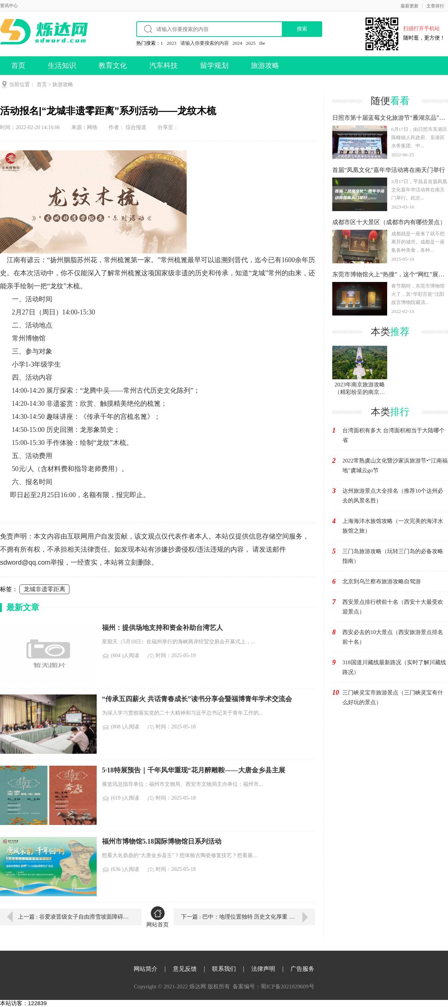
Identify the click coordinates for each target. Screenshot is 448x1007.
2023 (172, 43)
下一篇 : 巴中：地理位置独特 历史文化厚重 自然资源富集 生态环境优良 (248, 917)
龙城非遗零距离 (44, 589)
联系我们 (224, 969)
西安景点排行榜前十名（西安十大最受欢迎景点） (392, 607)
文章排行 (435, 6)
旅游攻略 (265, 65)
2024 (237, 43)
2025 (251, 43)
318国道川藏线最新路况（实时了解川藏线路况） (394, 667)
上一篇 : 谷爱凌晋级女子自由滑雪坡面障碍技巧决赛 (74, 917)
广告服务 (302, 969)
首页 (18, 65)
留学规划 (214, 65)
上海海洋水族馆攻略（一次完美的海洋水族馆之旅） (392, 526)
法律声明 (263, 969)
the (262, 43)
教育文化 (113, 65)
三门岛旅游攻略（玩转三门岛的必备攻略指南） (392, 556)
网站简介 (146, 969)
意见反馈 (185, 969)
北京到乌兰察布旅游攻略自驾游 (381, 581)
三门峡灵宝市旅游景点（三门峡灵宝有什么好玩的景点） (392, 697)
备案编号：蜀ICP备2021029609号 (273, 986)
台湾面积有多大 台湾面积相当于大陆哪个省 (393, 435)
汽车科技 (163, 65)
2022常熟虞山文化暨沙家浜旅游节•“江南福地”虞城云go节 (395, 465)
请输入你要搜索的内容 (204, 43)
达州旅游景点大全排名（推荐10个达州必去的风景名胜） (392, 495)
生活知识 (62, 65)
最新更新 (410, 6)
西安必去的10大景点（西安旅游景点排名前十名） (392, 637)
